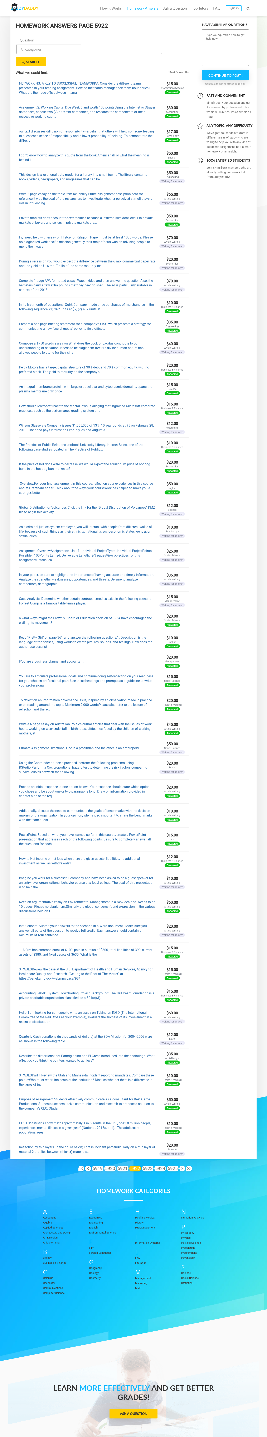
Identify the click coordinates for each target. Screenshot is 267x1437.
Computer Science (56, 1271)
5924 (160, 1147)
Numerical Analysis (194, 1196)
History (140, 1201)
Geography (96, 1246)
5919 (98, 1147)
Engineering (97, 1201)
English (94, 1206)
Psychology (189, 1236)
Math (138, 1267)
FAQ (216, 8)
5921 (123, 1147)
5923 (148, 1147)
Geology (95, 1251)
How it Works (111, 8)
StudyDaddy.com (144, 1426)
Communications (55, 1266)
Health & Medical (147, 1196)
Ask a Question (175, 8)
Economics (97, 1196)
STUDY (32, 8)
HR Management (146, 1206)
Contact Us (142, 1420)
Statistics (188, 1261)
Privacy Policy (168, 1420)
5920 (110, 1147)
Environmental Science (105, 1211)
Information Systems (149, 1221)
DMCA (190, 1420)
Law (138, 1236)
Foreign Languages (102, 1231)
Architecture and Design (59, 1211)
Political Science (193, 1221)
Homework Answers (142, 8)
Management (144, 1257)
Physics (186, 1216)
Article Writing (53, 1221)
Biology (48, 1236)
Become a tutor (101, 1420)
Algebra (48, 1201)
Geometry (96, 1256)
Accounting (51, 1196)
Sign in (234, 8)
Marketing (142, 1262)
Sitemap (236, 1420)
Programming (190, 1231)
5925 (173, 1147)
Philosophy (189, 1211)
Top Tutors (200, 8)
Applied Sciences (55, 1206)
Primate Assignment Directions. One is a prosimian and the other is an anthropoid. (79, 727)
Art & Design (51, 1216)
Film (92, 1226)
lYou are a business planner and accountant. (51, 640)
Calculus (49, 1256)
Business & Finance (56, 1241)
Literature (142, 1241)
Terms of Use (213, 1420)
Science (186, 1251)
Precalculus (189, 1226)
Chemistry (50, 1261)
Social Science (191, 1256)
